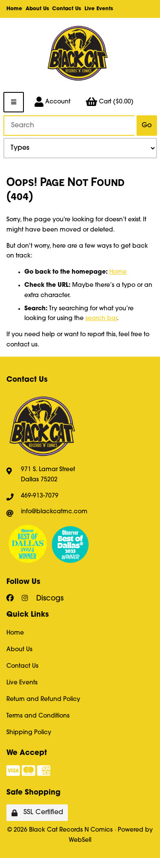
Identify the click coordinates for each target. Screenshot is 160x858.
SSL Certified (37, 812)
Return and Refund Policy (43, 699)
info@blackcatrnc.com (54, 512)
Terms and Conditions (38, 716)
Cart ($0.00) (110, 102)
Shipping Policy (28, 732)
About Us (37, 8)
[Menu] (13, 102)
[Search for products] (68, 125)
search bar (101, 318)
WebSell (80, 840)
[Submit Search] (147, 125)
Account (52, 102)
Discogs (50, 598)
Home (14, 8)
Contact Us (66, 8)
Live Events (98, 8)
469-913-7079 (39, 496)
